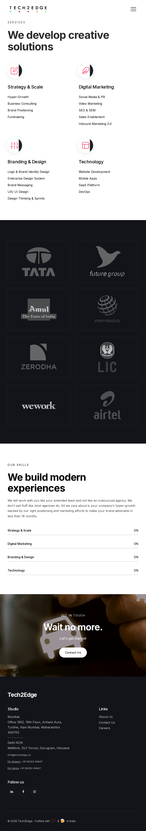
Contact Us (73, 652)
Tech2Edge (22, 695)
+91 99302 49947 (32, 761)
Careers (104, 728)
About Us (106, 717)
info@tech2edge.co (19, 755)
